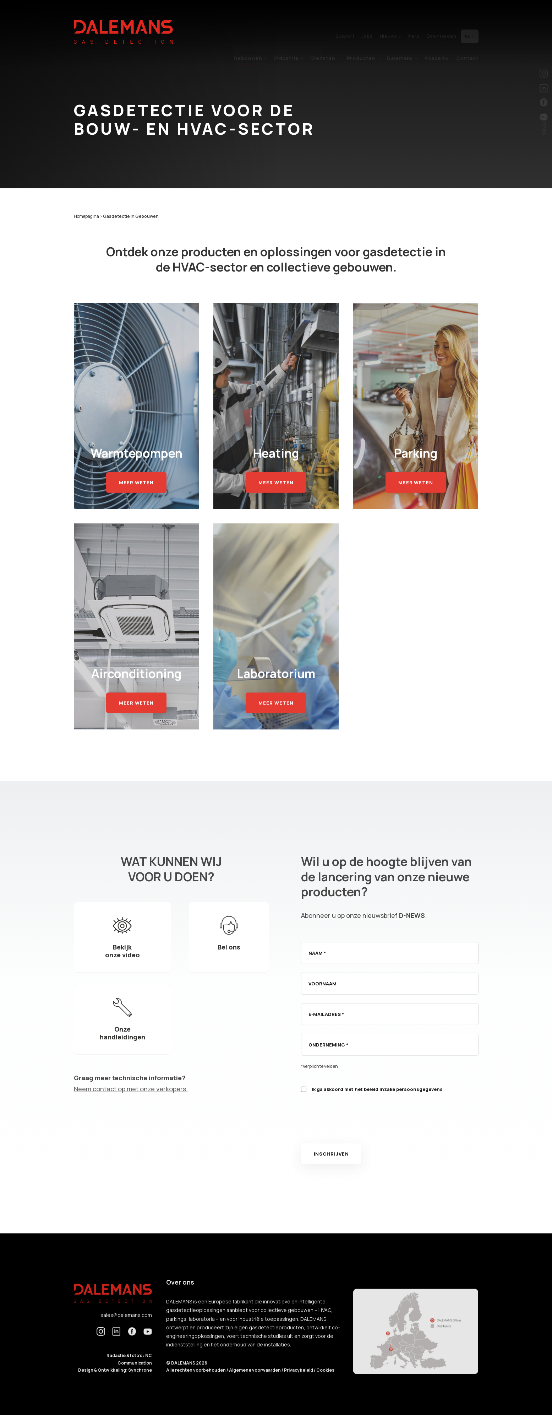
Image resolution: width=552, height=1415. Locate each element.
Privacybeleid (299, 1382)
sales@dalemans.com (126, 1327)
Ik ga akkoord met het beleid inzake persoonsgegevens (377, 1101)
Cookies (325, 1382)
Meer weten (136, 494)
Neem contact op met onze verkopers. (131, 1101)
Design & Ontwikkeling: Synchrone (115, 1382)
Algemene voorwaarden (255, 1382)
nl (469, 20)
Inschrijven (331, 1166)
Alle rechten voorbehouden (196, 1382)
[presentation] (355, 1134)
